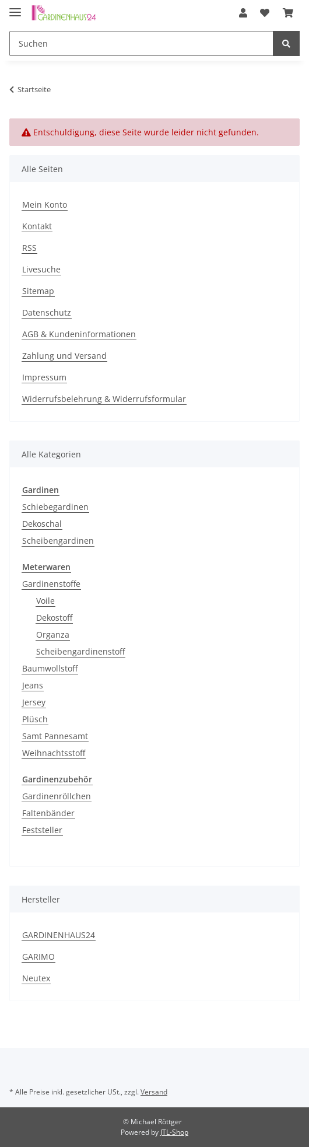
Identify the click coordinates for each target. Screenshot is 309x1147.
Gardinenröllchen (56, 796)
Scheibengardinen (58, 540)
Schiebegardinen (55, 506)
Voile (45, 600)
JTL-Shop (174, 1132)
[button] (258, 13)
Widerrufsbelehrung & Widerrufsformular (104, 398)
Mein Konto (44, 204)
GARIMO (38, 956)
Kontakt (37, 226)
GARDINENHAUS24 (58, 934)
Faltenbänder (48, 813)
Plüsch (35, 719)
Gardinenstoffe (51, 583)
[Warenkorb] (291, 13)
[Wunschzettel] (275, 13)
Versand (154, 1092)
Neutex (36, 978)
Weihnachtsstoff (53, 752)
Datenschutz (46, 312)
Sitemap (38, 290)
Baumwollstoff (50, 668)
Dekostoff (54, 617)
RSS (29, 247)
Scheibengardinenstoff (80, 651)
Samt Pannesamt (55, 736)
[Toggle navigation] (15, 7)
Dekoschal (42, 523)
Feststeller (42, 829)
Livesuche (41, 269)
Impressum (44, 377)
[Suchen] (143, 43)
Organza (52, 634)
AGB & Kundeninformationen (79, 334)
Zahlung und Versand (64, 355)
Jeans (32, 685)
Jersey (33, 702)
